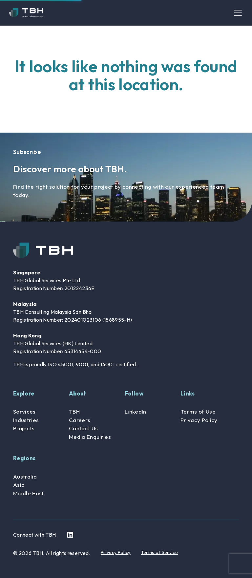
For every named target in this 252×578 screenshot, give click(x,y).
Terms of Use (198, 411)
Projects (24, 428)
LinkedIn (135, 411)
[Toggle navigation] (238, 13)
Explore (23, 393)
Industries (26, 420)
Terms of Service (159, 552)
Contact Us (83, 428)
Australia (25, 476)
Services (24, 411)
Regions (24, 458)
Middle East (28, 493)
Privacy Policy (199, 420)
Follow (134, 393)
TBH (74, 411)
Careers (79, 420)
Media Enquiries (90, 436)
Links (187, 393)
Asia (19, 484)
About (77, 393)
